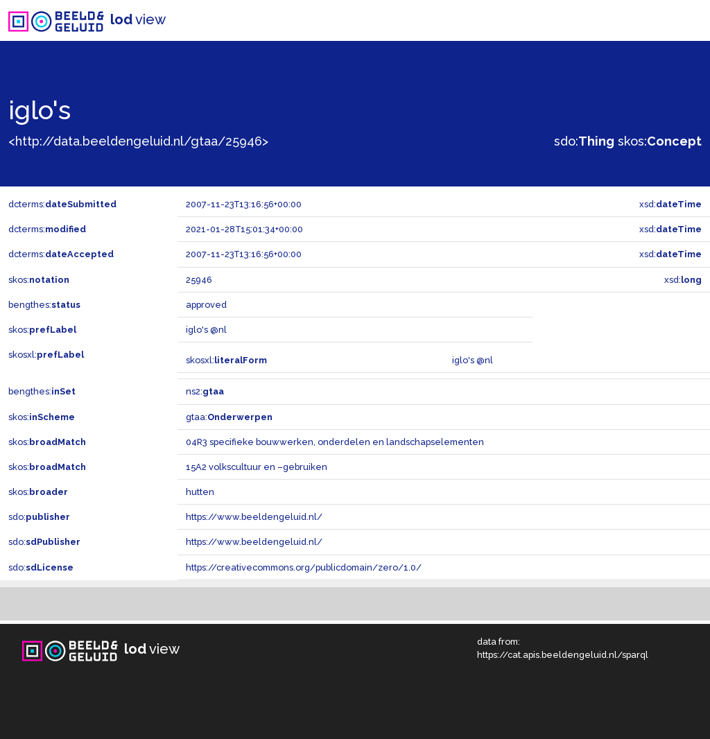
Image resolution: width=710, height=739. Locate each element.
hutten (200, 492)
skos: (660, 141)
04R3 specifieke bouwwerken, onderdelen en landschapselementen (335, 442)
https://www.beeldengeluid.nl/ (254, 517)
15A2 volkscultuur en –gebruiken (256, 467)
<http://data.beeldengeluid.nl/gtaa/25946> (138, 141)
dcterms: (62, 204)
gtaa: (229, 417)
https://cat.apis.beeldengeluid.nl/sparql (562, 655)
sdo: (584, 141)
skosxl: (46, 354)
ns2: (205, 391)
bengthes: (44, 304)
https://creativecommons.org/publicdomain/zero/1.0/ (304, 567)
